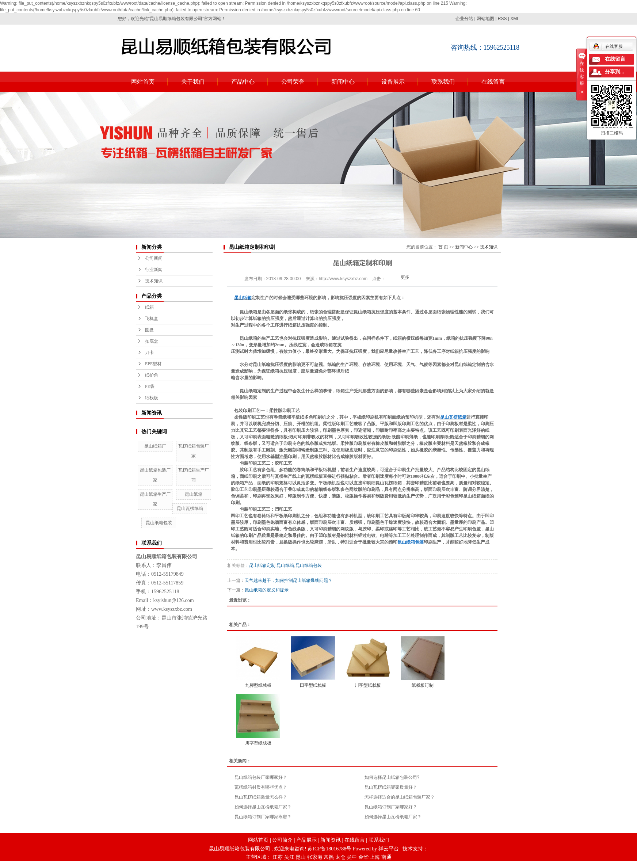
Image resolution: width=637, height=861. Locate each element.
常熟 (329, 857)
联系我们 (443, 82)
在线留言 (493, 82)
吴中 (352, 857)
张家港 (315, 857)
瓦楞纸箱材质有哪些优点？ (260, 787)
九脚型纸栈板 (258, 685)
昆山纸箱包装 (159, 522)
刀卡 (149, 352)
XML (514, 18)
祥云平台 (388, 849)
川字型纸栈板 (368, 685)
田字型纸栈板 (313, 685)
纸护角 (151, 375)
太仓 (340, 857)
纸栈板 (151, 397)
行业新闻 (154, 269)
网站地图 (485, 18)
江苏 (277, 857)
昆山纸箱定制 (262, 565)
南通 (386, 857)
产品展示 (306, 840)
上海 (375, 857)
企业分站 (464, 18)
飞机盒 (151, 318)
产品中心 (243, 82)
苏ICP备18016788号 (329, 849)
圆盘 (149, 329)
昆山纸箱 (193, 494)
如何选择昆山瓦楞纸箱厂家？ (262, 806)
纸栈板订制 (423, 685)
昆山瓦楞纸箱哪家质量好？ (391, 787)
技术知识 (154, 280)
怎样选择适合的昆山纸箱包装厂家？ (400, 797)
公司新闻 (154, 258)
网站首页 (143, 82)
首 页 (443, 246)
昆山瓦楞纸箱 (190, 508)
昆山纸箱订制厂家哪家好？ (391, 806)
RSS (502, 18)
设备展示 (393, 82)
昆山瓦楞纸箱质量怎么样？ (260, 797)
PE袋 (150, 386)
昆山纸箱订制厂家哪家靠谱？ (262, 816)
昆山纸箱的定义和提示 (267, 590)
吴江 (289, 857)
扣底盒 (151, 341)
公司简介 (282, 840)
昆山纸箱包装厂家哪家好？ (260, 777)
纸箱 (149, 307)
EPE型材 (153, 363)
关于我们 (193, 82)
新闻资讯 (330, 840)
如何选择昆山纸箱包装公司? (392, 777)
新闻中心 (343, 82)
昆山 (300, 857)
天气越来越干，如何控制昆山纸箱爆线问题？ (288, 580)
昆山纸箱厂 (155, 446)
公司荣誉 (293, 82)
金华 (363, 857)
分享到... (614, 72)
